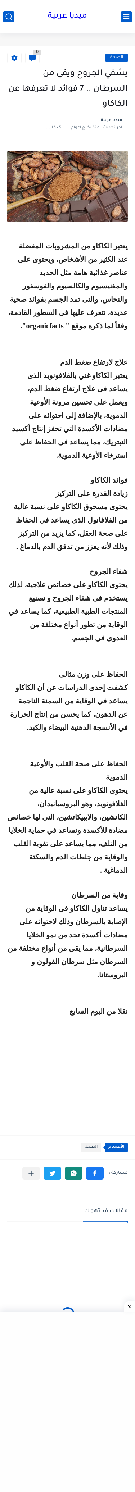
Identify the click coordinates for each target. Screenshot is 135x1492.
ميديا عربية (67, 16)
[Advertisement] (67, 1067)
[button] (95, 1173)
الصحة (116, 57)
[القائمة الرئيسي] (126, 16)
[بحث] (8, 16)
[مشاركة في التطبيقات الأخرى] (31, 1173)
